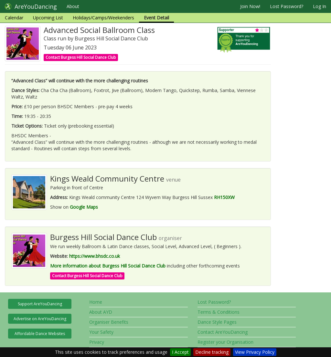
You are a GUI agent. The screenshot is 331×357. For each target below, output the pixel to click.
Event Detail (156, 18)
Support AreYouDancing (40, 304)
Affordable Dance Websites (40, 333)
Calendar (14, 18)
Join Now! (250, 6)
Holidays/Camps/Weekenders (103, 18)
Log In (319, 6)
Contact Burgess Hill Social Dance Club (81, 57)
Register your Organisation (225, 342)
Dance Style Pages (217, 322)
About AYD (100, 312)
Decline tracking (212, 352)
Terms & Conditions (219, 312)
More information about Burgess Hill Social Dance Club (108, 266)
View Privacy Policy (254, 352)
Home (95, 302)
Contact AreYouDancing (223, 332)
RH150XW (224, 197)
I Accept (180, 352)
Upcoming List (48, 18)
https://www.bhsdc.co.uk (94, 256)
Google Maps (84, 207)
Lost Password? (286, 6)
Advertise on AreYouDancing (40, 318)
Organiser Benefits (108, 322)
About (73, 6)
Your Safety (101, 332)
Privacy (96, 342)
